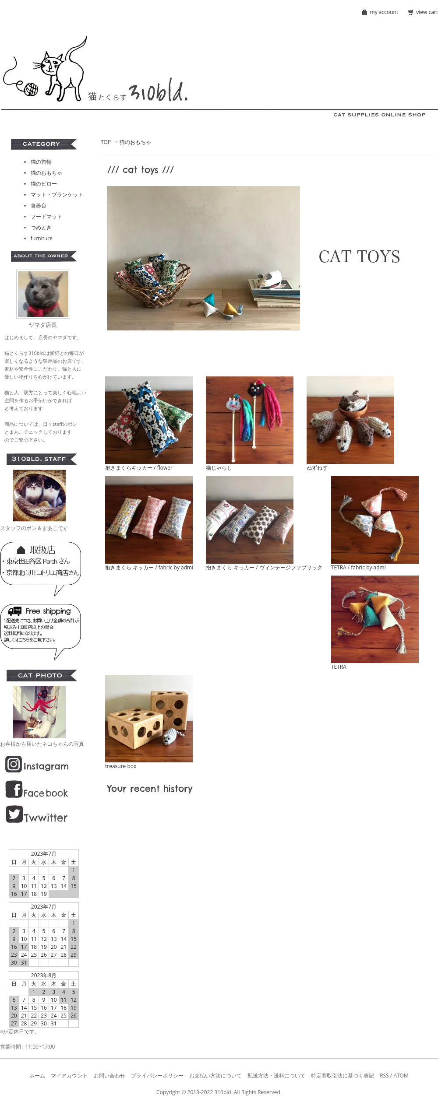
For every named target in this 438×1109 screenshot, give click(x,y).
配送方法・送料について (276, 1075)
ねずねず (317, 467)
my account (384, 12)
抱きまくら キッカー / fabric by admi (149, 567)
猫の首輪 (41, 161)
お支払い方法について (215, 1075)
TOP (106, 142)
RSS (384, 1075)
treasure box (120, 766)
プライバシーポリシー (157, 1075)
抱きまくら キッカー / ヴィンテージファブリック (264, 567)
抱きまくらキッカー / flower (139, 467)
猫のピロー (44, 183)
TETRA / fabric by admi (358, 567)
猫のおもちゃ (135, 142)
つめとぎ (41, 227)
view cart (427, 12)
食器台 (38, 205)
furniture (42, 238)
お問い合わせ (109, 1075)
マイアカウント (69, 1075)
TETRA (338, 666)
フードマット (46, 216)
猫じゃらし (219, 467)
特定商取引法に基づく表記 (342, 1075)
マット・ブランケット (57, 194)
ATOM (400, 1075)
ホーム (37, 1075)
